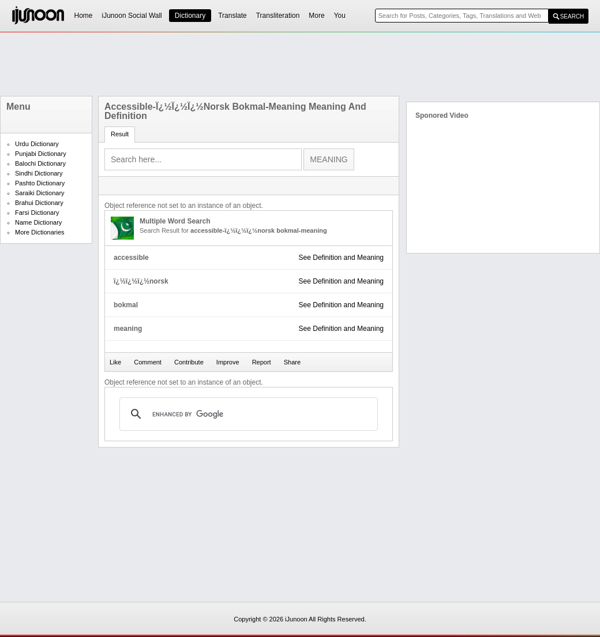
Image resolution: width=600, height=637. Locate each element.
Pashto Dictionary (40, 183)
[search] (247, 414)
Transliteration (278, 16)
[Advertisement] (300, 64)
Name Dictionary (38, 222)
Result (120, 134)
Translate (232, 16)
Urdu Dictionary (37, 143)
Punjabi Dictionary (40, 153)
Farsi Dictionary (37, 212)
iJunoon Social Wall (132, 16)
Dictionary (190, 16)
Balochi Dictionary (40, 163)
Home (83, 16)
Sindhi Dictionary (39, 173)
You (340, 16)
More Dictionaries (40, 232)
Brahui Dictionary (39, 202)
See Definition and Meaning (341, 258)
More (316, 16)
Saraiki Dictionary (40, 192)
